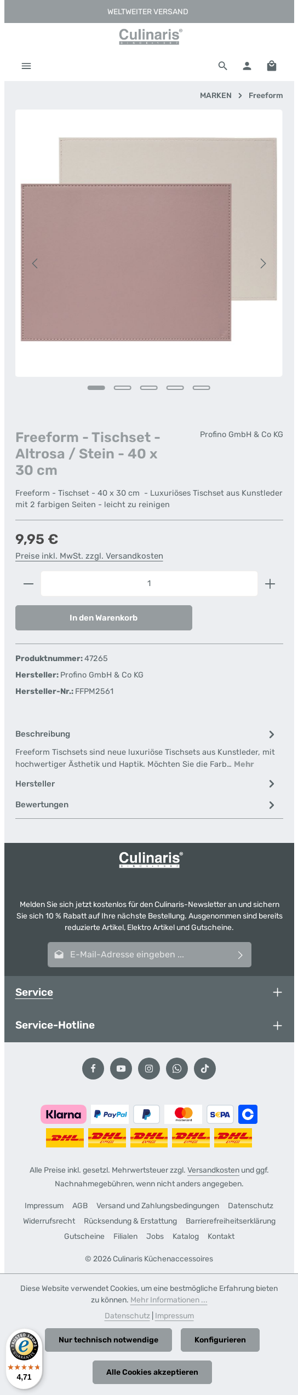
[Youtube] (121, 1069)
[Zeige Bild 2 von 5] (122, 388)
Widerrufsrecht (49, 1221)
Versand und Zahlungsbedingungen (157, 1205)
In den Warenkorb (103, 618)
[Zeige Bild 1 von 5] (96, 388)
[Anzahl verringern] (28, 583)
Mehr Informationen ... (169, 1300)
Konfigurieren (220, 1340)
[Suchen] (223, 66)
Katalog (186, 1236)
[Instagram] (149, 1069)
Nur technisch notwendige (108, 1340)
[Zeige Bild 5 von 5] (201, 388)
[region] (149, 264)
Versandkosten (213, 1170)
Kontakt (221, 1236)
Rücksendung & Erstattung (130, 1221)
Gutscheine (84, 1236)
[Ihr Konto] (247, 66)
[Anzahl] (149, 583)
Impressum (44, 1205)
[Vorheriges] (35, 263)
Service (34, 992)
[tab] (146, 748)
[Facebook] (93, 1069)
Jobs (155, 1236)
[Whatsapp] (177, 1069)
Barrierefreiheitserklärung (231, 1221)
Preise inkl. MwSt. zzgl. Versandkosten (89, 556)
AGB (80, 1205)
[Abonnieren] (240, 954)
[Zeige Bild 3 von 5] (149, 388)
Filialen (125, 1236)
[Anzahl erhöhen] (270, 583)
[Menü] (26, 66)
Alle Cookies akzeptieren (152, 1372)
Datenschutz (250, 1205)
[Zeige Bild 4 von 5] (175, 388)
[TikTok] (205, 1069)
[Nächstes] (262, 263)
